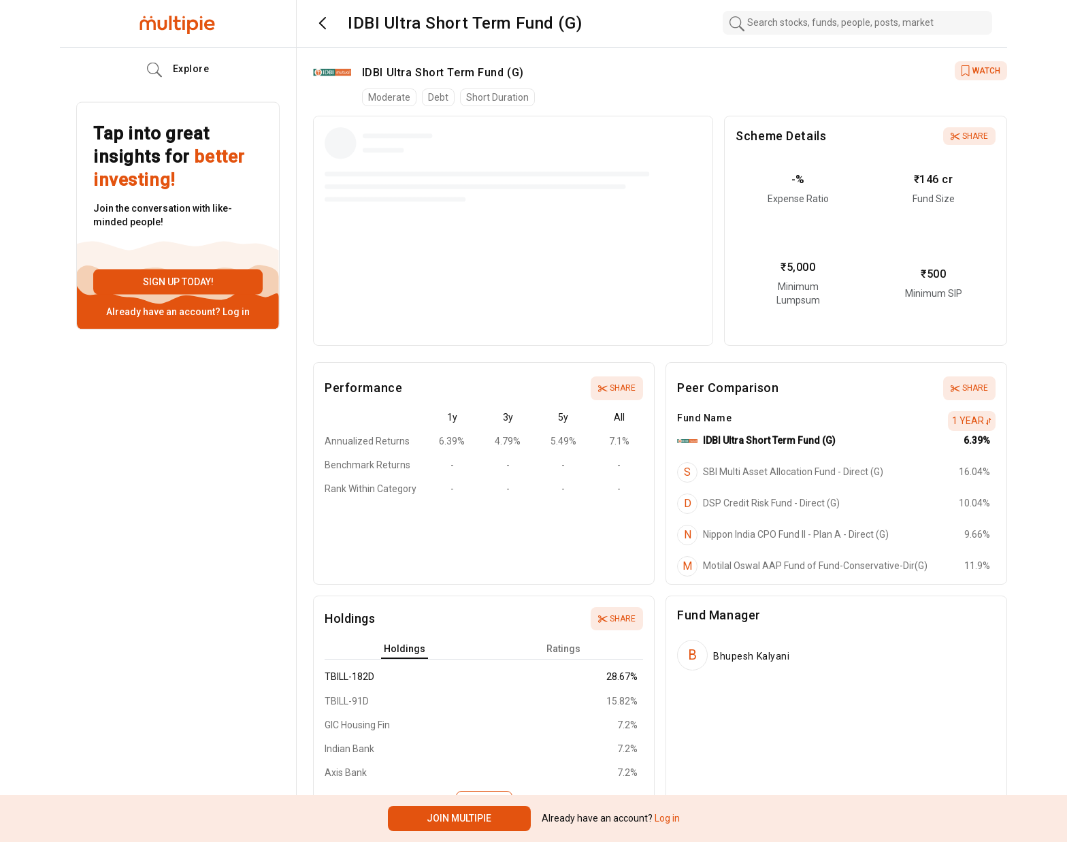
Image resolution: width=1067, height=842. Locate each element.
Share (969, 136)
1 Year (971, 420)
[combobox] (857, 23)
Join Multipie (459, 818)
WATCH (981, 70)
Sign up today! (178, 281)
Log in (235, 311)
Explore (178, 70)
